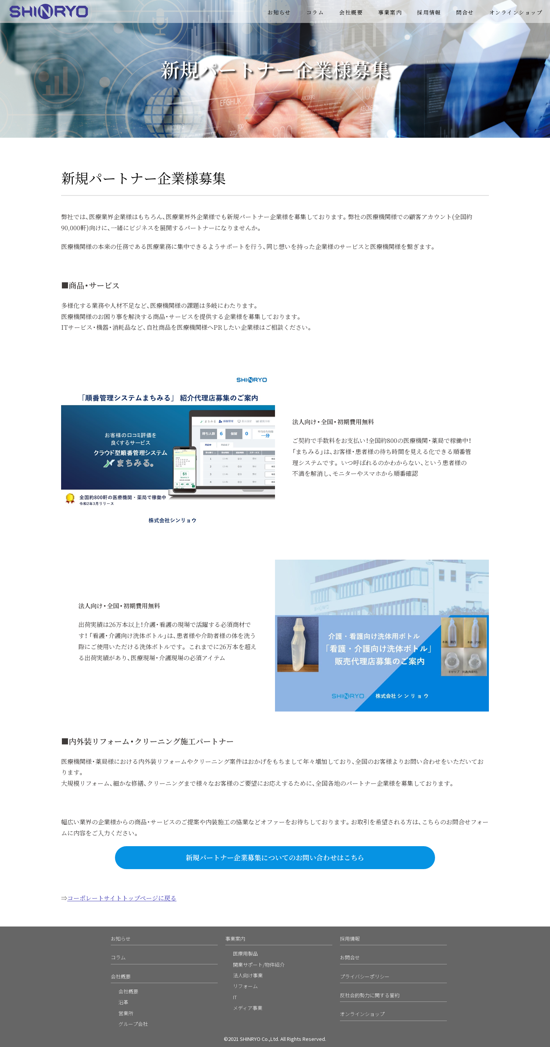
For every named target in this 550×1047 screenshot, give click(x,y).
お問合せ (350, 957)
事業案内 (390, 12)
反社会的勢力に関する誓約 (370, 995)
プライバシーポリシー (365, 976)
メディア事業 (247, 1007)
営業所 (125, 1013)
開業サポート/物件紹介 (259, 964)
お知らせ (279, 12)
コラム (315, 12)
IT (235, 997)
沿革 (123, 1002)
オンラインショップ (516, 12)
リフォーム (245, 986)
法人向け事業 (248, 975)
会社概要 (351, 12)
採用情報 (429, 12)
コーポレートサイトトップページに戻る (121, 897)
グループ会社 (133, 1023)
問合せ (465, 12)
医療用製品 (245, 953)
